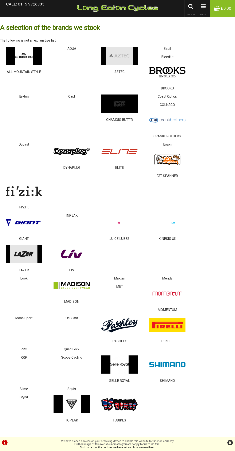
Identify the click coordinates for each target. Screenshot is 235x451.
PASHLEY (98, 198)
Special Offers (10, 296)
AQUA (58, 53)
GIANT (20, 143)
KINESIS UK (137, 143)
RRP (19, 216)
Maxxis (98, 162)
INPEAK (59, 134)
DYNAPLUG (59, 116)
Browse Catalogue (13, 299)
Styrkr (19, 244)
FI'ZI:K (215, 116)
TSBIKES (98, 253)
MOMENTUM (215, 171)
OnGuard (58, 189)
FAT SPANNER (176, 116)
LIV (215, 143)
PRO (176, 189)
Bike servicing (10, 306)
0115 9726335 (92, 325)
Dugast (19, 107)
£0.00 (222, 8)
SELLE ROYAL (98, 225)
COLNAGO (176, 80)
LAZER (176, 143)
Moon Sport (19, 189)
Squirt (215, 216)
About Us (7, 309)
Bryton (19, 80)
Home (5, 321)
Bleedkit (176, 53)
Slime (176, 216)
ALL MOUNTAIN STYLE (20, 62)
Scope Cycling (58, 216)
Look (19, 162)
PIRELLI (137, 198)
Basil (137, 53)
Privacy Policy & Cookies (16, 318)
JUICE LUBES (98, 143)
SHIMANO (137, 225)
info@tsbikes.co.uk (96, 331)
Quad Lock (215, 189)
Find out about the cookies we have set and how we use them (117, 447)
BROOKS (215, 62)
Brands (6, 302)
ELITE (98, 116)
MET (176, 162)
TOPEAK (59, 253)
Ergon (137, 107)
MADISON (59, 171)
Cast (58, 80)
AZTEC (98, 62)
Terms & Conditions (14, 315)
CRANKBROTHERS (215, 89)
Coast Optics (137, 80)
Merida (137, 162)
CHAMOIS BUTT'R (98, 89)
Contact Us (8, 312)
